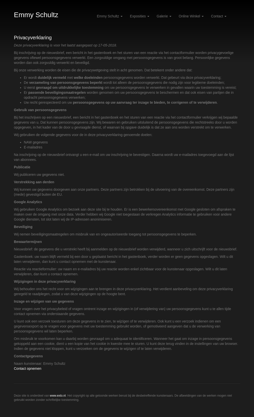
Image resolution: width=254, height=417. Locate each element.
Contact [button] (218, 16)
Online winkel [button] (191, 16)
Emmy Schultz (36, 15)
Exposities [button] (139, 16)
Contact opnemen (27, 369)
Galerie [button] (164, 16)
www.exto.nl (58, 395)
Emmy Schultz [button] (110, 16)
